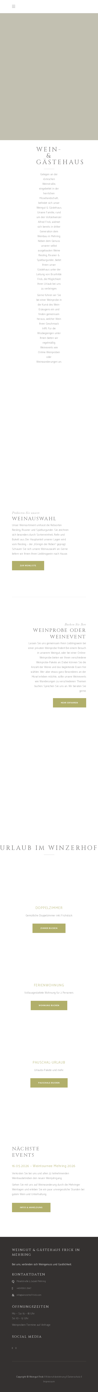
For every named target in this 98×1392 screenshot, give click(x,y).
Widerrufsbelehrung (55, 1377)
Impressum (49, 1382)
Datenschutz (74, 1377)
